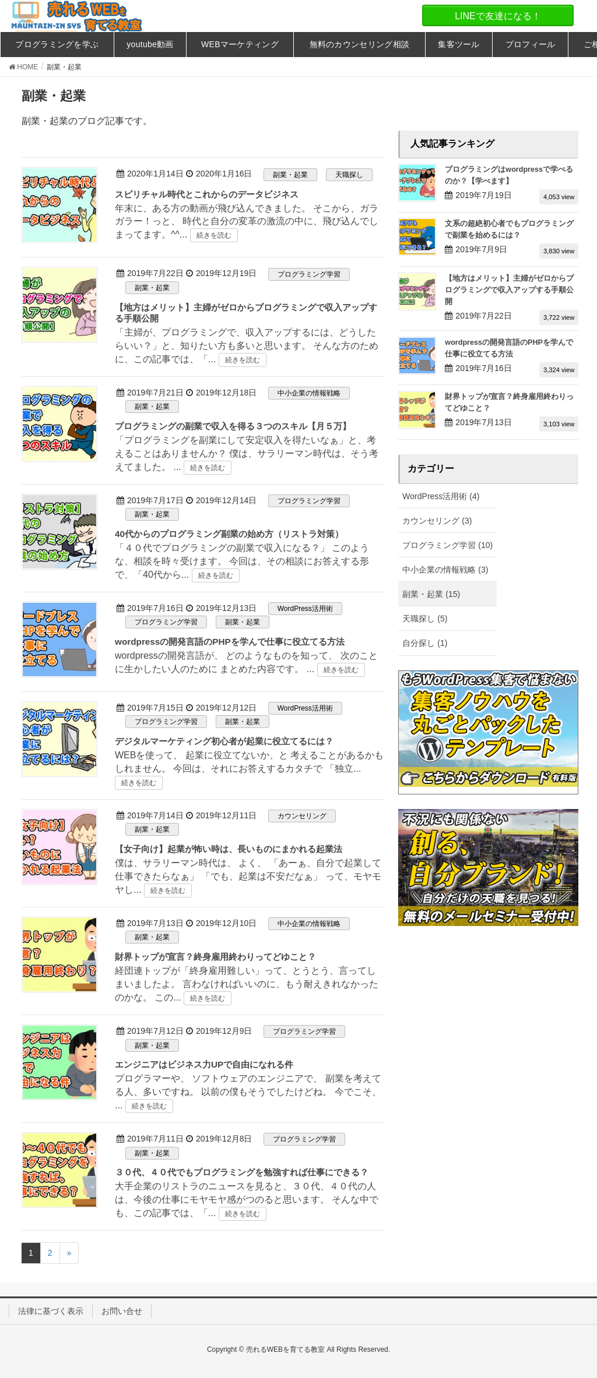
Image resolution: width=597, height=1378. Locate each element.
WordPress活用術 (305, 609)
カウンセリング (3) (437, 520)
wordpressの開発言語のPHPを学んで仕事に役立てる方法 (230, 641)
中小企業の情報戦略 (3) (445, 569)
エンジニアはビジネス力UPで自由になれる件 (204, 1064)
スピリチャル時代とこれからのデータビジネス (206, 194)
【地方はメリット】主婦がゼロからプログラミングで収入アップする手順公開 (509, 290)
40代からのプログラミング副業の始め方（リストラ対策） (229, 534)
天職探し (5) (424, 618)
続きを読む (213, 235)
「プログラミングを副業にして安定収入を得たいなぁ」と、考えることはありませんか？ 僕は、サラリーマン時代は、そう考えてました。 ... (246, 453)
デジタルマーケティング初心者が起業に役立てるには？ (224, 741)
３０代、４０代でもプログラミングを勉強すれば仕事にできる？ (241, 1172)
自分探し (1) (424, 643)
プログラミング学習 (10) (447, 545)
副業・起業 (290, 175)
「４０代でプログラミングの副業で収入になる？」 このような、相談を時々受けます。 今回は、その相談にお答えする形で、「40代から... (242, 561)
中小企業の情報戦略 (309, 393)
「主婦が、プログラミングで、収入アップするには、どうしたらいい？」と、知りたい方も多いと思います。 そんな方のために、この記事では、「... (246, 345)
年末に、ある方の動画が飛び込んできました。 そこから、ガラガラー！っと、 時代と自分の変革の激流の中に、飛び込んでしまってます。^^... (246, 221)
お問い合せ (121, 1311)
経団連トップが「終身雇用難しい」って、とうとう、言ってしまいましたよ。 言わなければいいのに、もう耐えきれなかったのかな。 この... (246, 984)
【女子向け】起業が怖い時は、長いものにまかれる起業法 (228, 849)
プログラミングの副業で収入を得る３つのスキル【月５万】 (233, 426)
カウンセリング (302, 816)
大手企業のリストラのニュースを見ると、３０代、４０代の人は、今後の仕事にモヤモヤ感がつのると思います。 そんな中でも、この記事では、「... (246, 1199)
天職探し (349, 175)
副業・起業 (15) (431, 594)
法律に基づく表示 (50, 1311)
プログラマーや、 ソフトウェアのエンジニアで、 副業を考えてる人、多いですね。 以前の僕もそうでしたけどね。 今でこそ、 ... (248, 1091)
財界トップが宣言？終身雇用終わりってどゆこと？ (215, 957)
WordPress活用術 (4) (440, 496)
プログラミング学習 (309, 274)
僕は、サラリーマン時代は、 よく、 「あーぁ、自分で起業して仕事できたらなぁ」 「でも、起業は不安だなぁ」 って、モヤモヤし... (248, 876)
